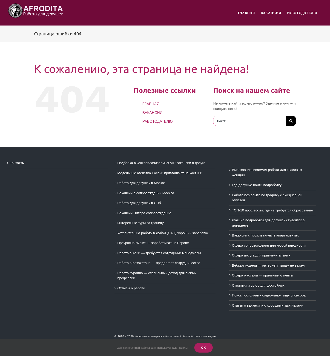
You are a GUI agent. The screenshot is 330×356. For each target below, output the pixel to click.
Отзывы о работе (131, 288)
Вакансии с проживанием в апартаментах (265, 235)
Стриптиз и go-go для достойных (258, 285)
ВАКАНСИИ (152, 113)
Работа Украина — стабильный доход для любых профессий (156, 275)
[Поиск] (291, 121)
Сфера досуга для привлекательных (261, 255)
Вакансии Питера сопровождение (144, 213)
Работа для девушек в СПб (139, 203)
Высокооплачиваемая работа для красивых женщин (267, 172)
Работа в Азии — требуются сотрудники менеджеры (159, 253)
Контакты (17, 163)
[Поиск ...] (249, 121)
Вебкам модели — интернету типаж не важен (268, 265)
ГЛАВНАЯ (150, 104)
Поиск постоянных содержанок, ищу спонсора (269, 295)
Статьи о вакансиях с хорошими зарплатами (267, 305)
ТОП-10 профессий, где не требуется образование (272, 210)
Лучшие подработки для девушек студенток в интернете (268, 222)
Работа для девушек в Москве (141, 183)
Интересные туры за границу (140, 223)
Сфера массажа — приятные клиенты (262, 275)
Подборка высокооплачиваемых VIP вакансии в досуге (161, 163)
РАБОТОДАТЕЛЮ (157, 121)
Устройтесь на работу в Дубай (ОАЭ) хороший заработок (162, 233)
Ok (203, 347)
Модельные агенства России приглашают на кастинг (159, 173)
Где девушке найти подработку (257, 185)
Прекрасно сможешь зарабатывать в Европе (153, 243)
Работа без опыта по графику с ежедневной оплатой (267, 197)
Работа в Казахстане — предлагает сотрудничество (158, 263)
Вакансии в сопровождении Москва (145, 193)
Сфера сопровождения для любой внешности (269, 245)
